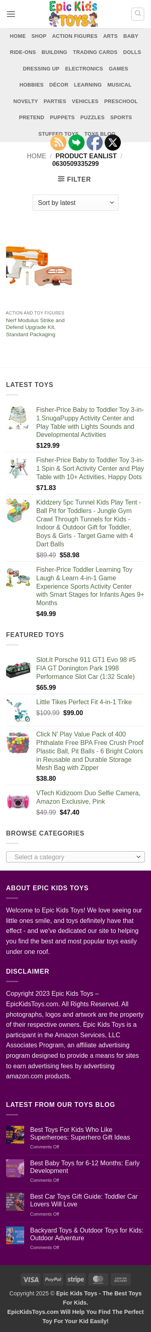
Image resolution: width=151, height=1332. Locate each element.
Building (54, 52)
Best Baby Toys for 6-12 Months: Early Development (85, 1167)
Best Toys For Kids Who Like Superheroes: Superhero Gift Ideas (80, 1133)
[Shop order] (75, 202)
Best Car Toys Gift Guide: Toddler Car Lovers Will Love (84, 1200)
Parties (54, 101)
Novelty (25, 101)
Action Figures (74, 36)
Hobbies (31, 85)
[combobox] (75, 856)
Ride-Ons (23, 52)
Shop (38, 36)
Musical (120, 85)
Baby (130, 36)
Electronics (84, 69)
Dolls (132, 52)
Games (118, 69)
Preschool (121, 101)
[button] (11, 14)
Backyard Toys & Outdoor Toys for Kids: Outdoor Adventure (86, 1234)
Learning (88, 85)
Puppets (62, 117)
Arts (110, 36)
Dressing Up (41, 69)
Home (18, 36)
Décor (58, 85)
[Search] (137, 14)
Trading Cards (95, 52)
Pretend (31, 117)
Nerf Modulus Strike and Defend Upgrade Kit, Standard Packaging (35, 327)
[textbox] (73, 857)
